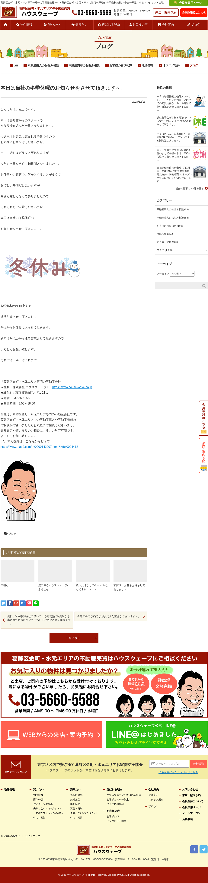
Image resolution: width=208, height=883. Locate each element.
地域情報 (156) (165, 233)
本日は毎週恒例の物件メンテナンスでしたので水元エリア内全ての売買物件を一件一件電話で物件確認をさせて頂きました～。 (174, 103)
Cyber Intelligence (139, 874)
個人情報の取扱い (10, 836)
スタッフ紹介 (156, 799)
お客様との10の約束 (118, 799)
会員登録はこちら (194, 12)
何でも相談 (39, 817)
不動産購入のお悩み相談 (43, 65)
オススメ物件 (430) (167, 242)
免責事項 (187, 819)
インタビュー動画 (116, 821)
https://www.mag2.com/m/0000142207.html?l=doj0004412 (39, 446)
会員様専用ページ (190, 2)
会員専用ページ (191, 807)
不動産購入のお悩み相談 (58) (173, 209)
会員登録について (192, 801)
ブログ (195, 24)
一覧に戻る (73, 638)
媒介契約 (75, 804)
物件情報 (26, 24)
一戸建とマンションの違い (48, 813)
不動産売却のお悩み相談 (84, 65)
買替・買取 (76, 808)
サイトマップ (32, 836)
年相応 (4, 585)
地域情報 (147, 65)
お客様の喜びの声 (120, 65)
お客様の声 (140, 24)
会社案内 (168, 24)
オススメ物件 (171, 65)
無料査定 (75, 799)
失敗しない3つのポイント (47, 808)
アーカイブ (163, 273)
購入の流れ (39, 799)
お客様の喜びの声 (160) (170, 225)
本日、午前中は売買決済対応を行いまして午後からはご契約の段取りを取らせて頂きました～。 (174, 155)
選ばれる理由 (111, 24)
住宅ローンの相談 (43, 804)
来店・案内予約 (165, 12)
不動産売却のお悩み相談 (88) (173, 217)
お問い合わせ (190, 789)
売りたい (81, 24)
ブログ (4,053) (165, 250)
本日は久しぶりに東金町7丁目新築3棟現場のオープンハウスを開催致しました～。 (173, 137)
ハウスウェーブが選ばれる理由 (124, 794)
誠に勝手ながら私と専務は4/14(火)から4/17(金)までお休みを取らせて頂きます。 (174, 121)
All (16, 65)
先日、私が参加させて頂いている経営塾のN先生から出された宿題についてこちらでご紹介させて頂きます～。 (39, 620)
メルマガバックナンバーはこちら (178, 772)
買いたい (54, 24)
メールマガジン (191, 813)
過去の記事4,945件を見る (190, 188)
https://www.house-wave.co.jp (72, 387)
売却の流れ (76, 794)
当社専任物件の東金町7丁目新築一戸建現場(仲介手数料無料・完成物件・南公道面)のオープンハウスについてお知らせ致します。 (174, 174)
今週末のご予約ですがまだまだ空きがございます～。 (109, 616)
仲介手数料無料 (115, 804)
